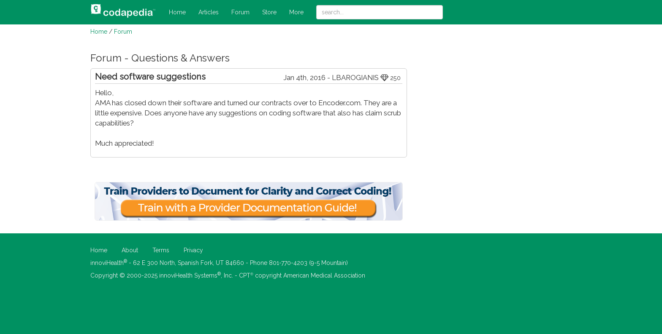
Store (269, 12)
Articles (208, 12)
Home (177, 12)
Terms (160, 250)
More (296, 12)
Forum (240, 12)
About (130, 250)
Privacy (193, 250)
